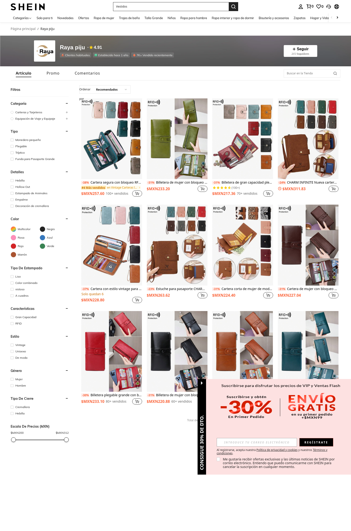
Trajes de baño (129, 18)
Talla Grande (154, 18)
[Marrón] (25, 254)
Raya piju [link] (47, 29)
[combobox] (105, 89)
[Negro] (54, 229)
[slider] (13, 439)
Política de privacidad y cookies (276, 450)
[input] (257, 442)
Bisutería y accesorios (274, 18)
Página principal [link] (23, 29)
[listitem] (111, 148)
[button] (40, 103)
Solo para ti (45, 18)
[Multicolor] (25, 229)
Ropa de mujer (104, 18)
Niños (172, 18)
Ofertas (83, 18)
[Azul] (54, 237)
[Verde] (54, 246)
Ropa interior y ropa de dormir (233, 18)
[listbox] (314, 6)
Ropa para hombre (194, 18)
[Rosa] (25, 237)
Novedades (66, 18)
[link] (111, 188)
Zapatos (300, 18)
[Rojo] (25, 246)
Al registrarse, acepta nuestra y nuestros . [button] (272, 451)
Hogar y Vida (319, 18)
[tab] (23, 73)
